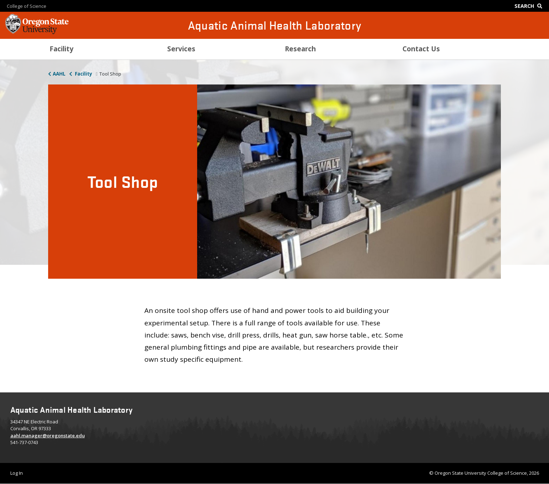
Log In (16, 473)
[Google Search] (530, 6)
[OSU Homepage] (36, 32)
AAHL (59, 74)
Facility (83, 74)
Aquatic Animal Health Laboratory (274, 25)
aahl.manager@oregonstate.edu (47, 435)
